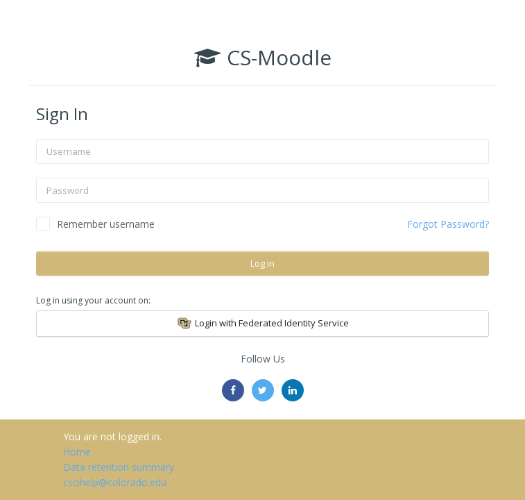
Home (77, 451)
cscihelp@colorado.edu (114, 482)
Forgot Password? (448, 224)
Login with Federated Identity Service (262, 323)
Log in (262, 263)
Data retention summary (118, 467)
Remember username (106, 224)
